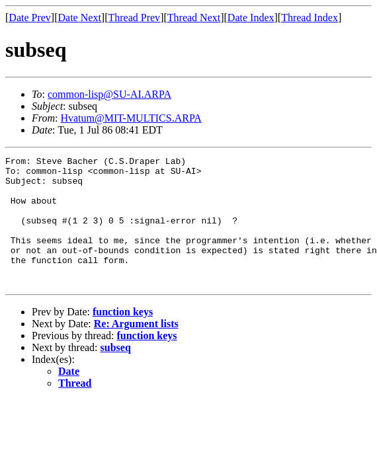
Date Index (251, 17)
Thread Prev (134, 17)
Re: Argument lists (136, 349)
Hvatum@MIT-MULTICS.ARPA (130, 118)
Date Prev (30, 17)
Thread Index (309, 17)
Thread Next (193, 17)
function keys (123, 337)
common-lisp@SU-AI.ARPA (109, 94)
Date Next (79, 17)
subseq (116, 373)
